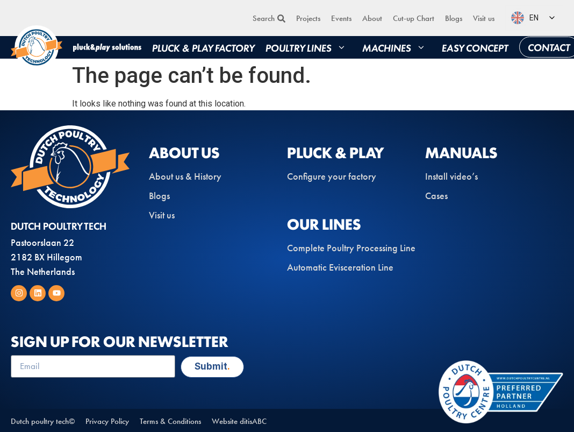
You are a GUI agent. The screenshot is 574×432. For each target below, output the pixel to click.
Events (341, 18)
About (372, 18)
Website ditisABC (239, 421)
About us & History (185, 176)
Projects (308, 18)
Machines (396, 47)
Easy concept (475, 47)
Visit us (483, 18)
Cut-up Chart (413, 18)
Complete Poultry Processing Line (351, 248)
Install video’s (451, 176)
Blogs (453, 18)
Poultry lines (308, 47)
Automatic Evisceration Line (340, 267)
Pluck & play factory (203, 47)
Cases (436, 196)
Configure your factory (331, 176)
